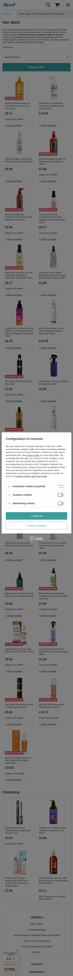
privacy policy (33, 455)
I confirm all (36, 516)
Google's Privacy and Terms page (31, 476)
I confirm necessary (36, 525)
